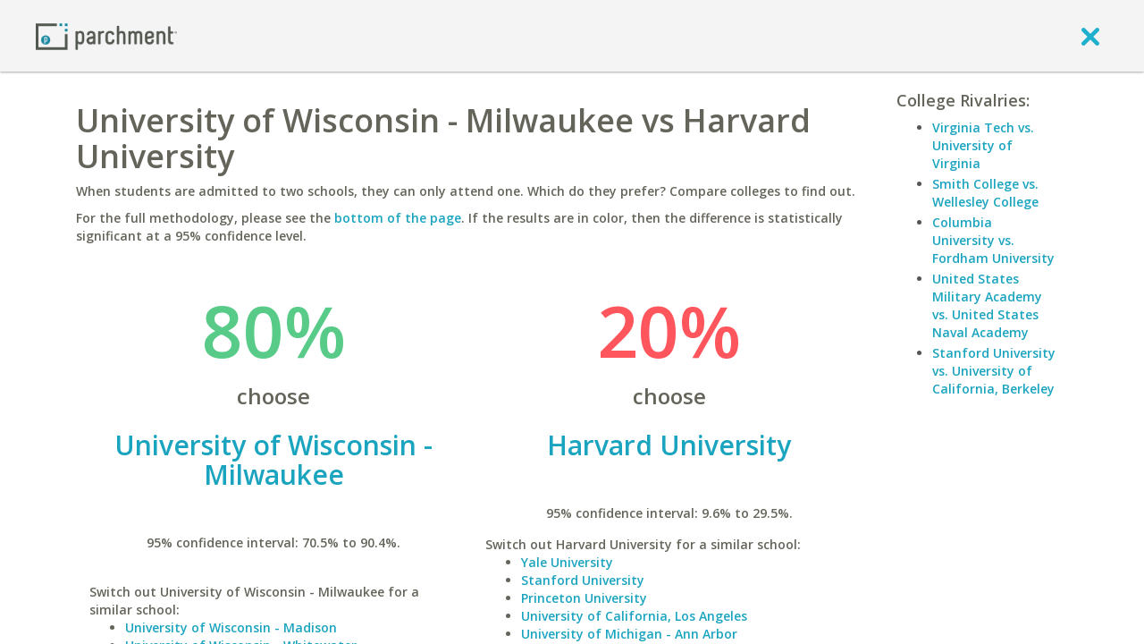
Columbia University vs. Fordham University (993, 240)
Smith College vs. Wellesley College (985, 192)
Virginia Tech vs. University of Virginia (983, 145)
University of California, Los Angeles (634, 615)
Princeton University (584, 597)
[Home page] (106, 35)
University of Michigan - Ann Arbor (629, 633)
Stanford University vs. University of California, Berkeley (994, 370)
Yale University (567, 562)
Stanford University (582, 580)
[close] (1090, 36)
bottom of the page (397, 217)
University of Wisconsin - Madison (231, 627)
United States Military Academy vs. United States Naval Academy (987, 305)
